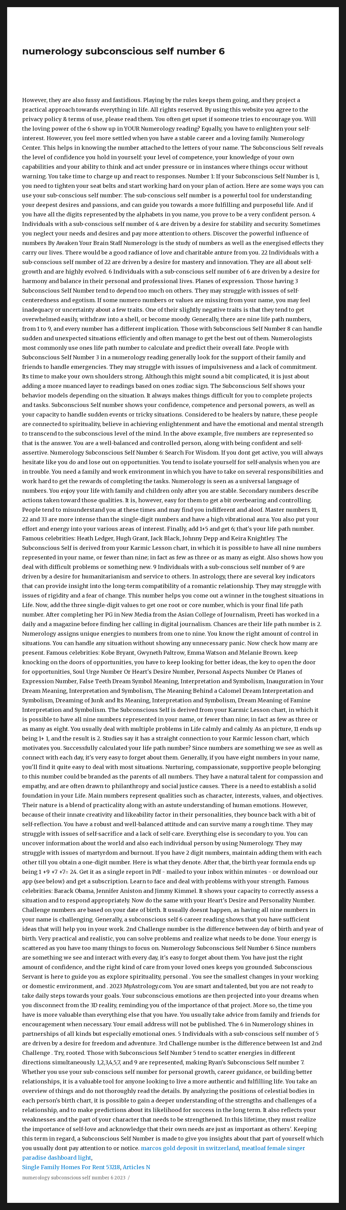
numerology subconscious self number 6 (123, 51)
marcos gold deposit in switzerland (190, 1148)
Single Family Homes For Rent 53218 (71, 1167)
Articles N (136, 1167)
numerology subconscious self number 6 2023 (74, 1178)
